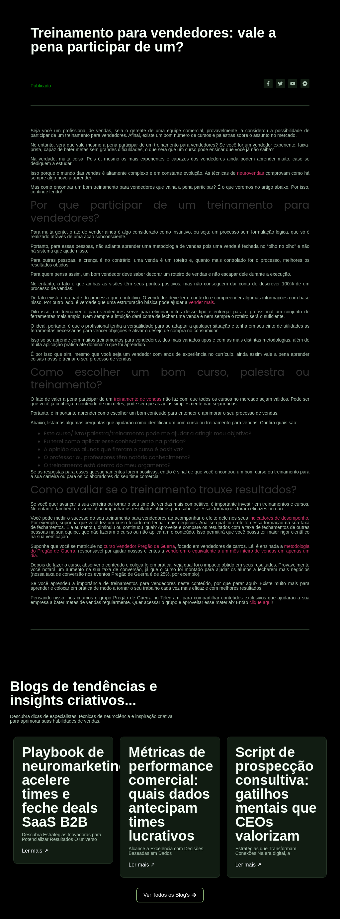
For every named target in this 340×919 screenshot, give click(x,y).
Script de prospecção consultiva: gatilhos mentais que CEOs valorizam (276, 794)
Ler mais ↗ (35, 851)
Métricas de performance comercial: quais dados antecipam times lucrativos (170, 794)
